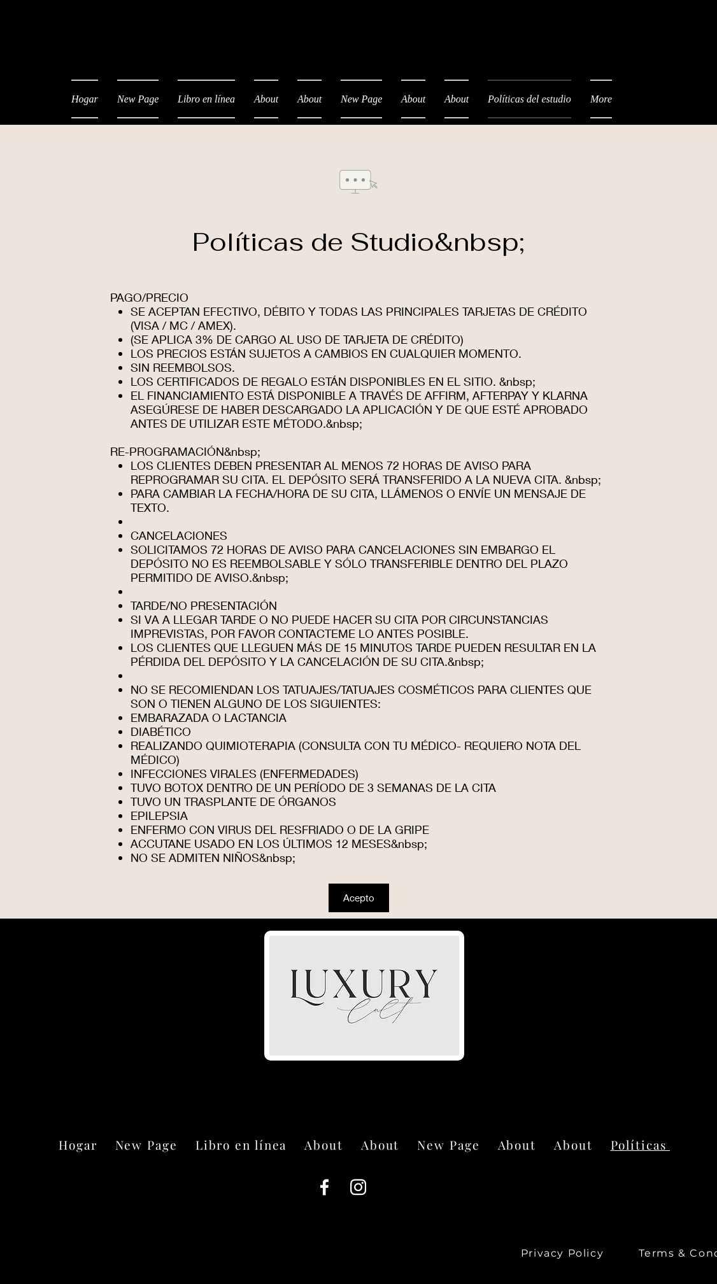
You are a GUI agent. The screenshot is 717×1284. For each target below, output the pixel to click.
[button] (359, 898)
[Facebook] (324, 1187)
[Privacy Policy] (563, 1253)
